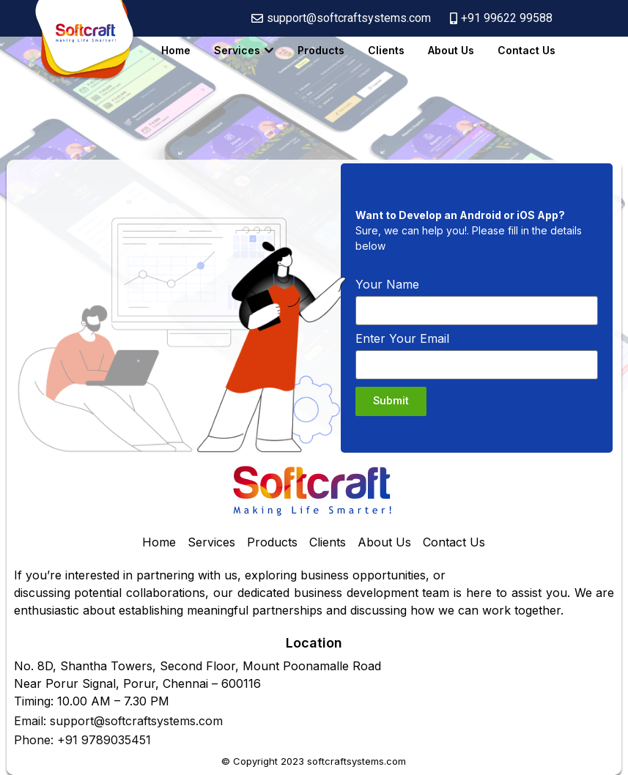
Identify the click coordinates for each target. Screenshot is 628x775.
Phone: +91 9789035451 (82, 740)
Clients (386, 50)
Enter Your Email (402, 339)
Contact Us (526, 50)
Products (321, 50)
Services (237, 50)
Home (176, 50)
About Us (451, 50)
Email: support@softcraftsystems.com (118, 720)
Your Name (387, 285)
